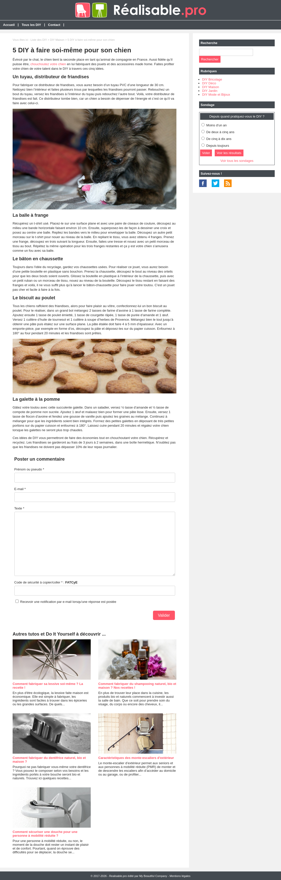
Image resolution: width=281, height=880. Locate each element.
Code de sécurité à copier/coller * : (46, 582)
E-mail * (20, 489)
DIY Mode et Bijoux (216, 94)
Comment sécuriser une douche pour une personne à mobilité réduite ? (45, 833)
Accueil (9, 25)
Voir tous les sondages (237, 161)
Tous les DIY (31, 25)
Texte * (19, 508)
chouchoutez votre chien (48, 64)
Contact (54, 25)
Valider (164, 615)
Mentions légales (180, 875)
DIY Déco (209, 83)
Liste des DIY (38, 39)
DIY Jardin (209, 91)
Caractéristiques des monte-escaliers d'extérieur (136, 758)
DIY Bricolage (212, 79)
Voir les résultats (229, 153)
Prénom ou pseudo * (29, 469)
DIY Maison (57, 39)
